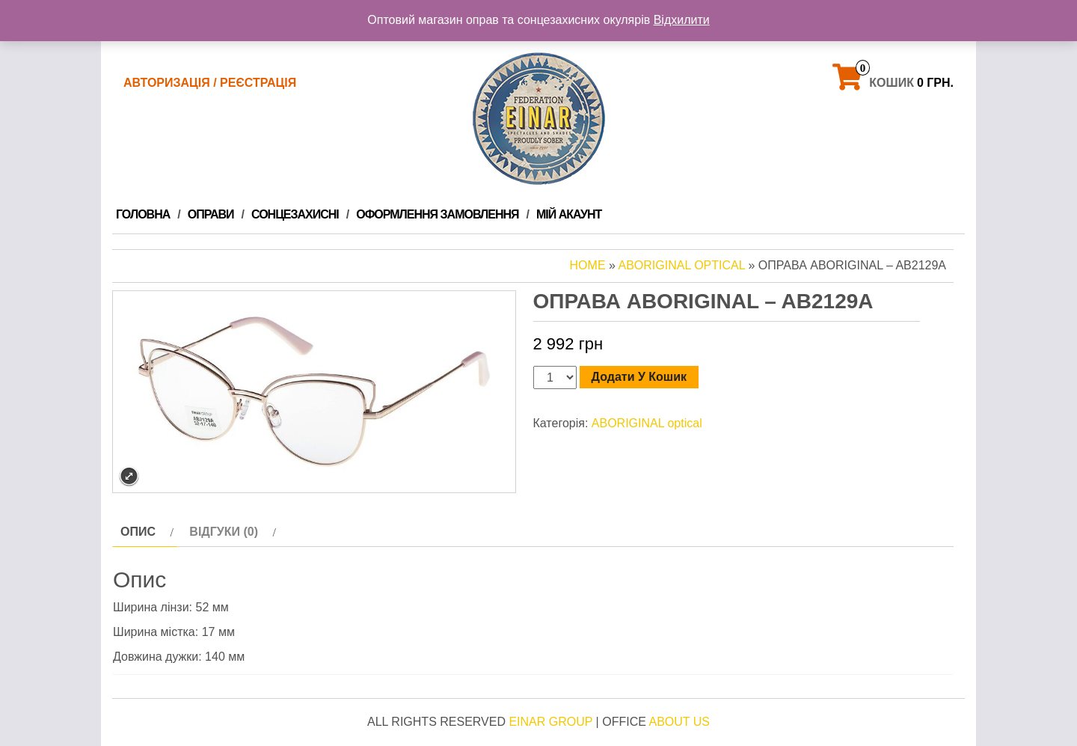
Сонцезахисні (295, 214)
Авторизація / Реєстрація (209, 82)
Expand (129, 476)
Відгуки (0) (223, 531)
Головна (143, 214)
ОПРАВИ (211, 214)
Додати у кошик (639, 376)
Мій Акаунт (568, 214)
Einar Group (550, 721)
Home (588, 265)
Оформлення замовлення (437, 214)
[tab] (145, 532)
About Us (679, 721)
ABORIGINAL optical (681, 265)
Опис (138, 531)
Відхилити (682, 19)
